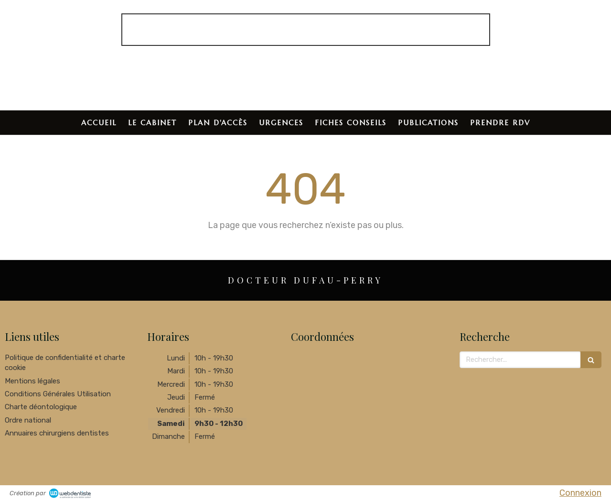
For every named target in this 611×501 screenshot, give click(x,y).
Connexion (580, 493)
